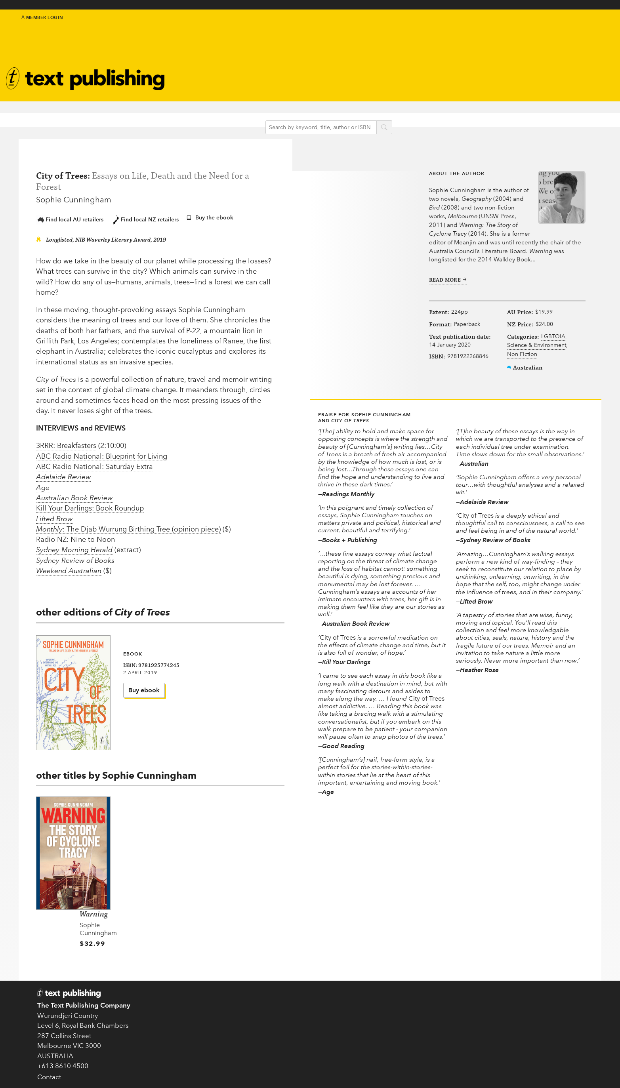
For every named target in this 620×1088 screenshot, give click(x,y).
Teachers (443, 993)
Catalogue (227, 77)
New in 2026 (297, 1024)
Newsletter (364, 70)
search (395, 114)
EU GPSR (215, 1024)
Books (220, 36)
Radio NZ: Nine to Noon (75, 538)
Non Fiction (518, 370)
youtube (597, 28)
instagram (587, 28)
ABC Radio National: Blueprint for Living (101, 455)
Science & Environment (532, 361)
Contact (49, 1067)
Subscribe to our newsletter (379, 997)
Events (221, 67)
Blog (279, 74)
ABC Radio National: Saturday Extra (94, 465)
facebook (570, 28)
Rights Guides (452, 1024)
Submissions (220, 1013)
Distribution (448, 1034)
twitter (561, 28)
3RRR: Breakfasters (66, 444)
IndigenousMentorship (292, 39)
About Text (365, 61)
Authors (224, 46)
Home (210, 993)
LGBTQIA (515, 352)
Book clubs (365, 78)
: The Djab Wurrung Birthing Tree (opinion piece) (128, 528)
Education (289, 64)
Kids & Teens (297, 1013)
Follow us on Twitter (373, 1015)
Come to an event (371, 1033)
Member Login (42, 24)
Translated (293, 1044)
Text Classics (232, 56)
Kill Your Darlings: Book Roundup (90, 507)
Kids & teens (292, 53)
